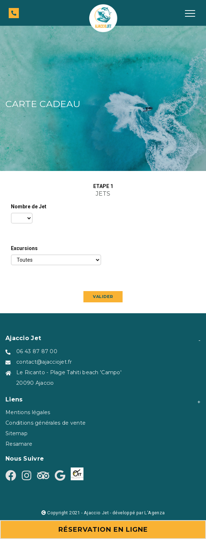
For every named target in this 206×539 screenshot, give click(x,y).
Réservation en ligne (103, 530)
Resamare (18, 444)
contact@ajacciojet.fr (44, 362)
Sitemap (16, 433)
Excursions (24, 248)
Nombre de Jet (28, 206)
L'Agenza (154, 512)
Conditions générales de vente (45, 423)
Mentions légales (27, 412)
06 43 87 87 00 (36, 351)
